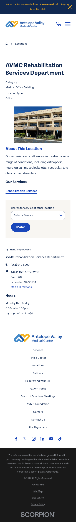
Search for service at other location (32, 208)
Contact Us (38, 419)
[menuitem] (38, 485)
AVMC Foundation (38, 404)
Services (38, 350)
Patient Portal (37, 388)
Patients (38, 373)
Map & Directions (21, 287)
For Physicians (38, 427)
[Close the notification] (70, 7)
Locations (38, 365)
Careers (38, 412)
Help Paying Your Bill (37, 381)
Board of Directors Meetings (38, 396)
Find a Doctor (38, 357)
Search (21, 227)
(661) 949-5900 (20, 264)
